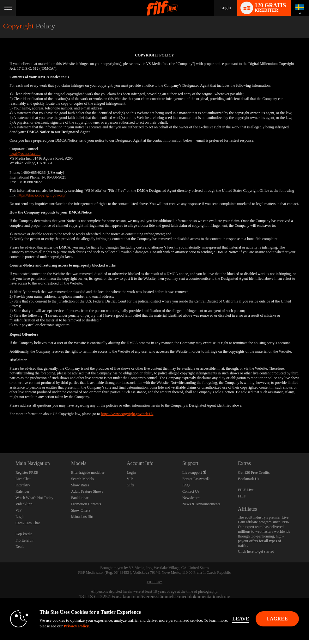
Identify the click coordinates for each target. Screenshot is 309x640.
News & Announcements (201, 504)
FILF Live (246, 490)
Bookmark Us (248, 479)
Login (225, 7)
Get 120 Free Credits (254, 472)
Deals (19, 546)
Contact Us (190, 491)
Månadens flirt (82, 516)
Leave (240, 618)
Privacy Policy (76, 626)
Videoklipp (23, 504)
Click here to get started (256, 551)
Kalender (22, 491)
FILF (242, 496)
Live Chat (23, 479)
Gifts (130, 485)
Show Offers (80, 510)
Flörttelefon (24, 540)
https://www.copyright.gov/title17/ (127, 414)
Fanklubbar (79, 498)
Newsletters (191, 498)
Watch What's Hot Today (34, 498)
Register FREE (26, 472)
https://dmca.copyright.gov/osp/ (41, 195)
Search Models (82, 479)
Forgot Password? (195, 479)
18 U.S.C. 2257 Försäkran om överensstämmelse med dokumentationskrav (154, 596)
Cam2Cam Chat (27, 523)
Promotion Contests (86, 504)
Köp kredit (23, 534)
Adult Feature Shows (87, 491)
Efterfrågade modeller (88, 472)
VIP (18, 510)
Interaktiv (22, 485)
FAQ (186, 485)
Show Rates (80, 485)
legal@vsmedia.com (24, 153)
